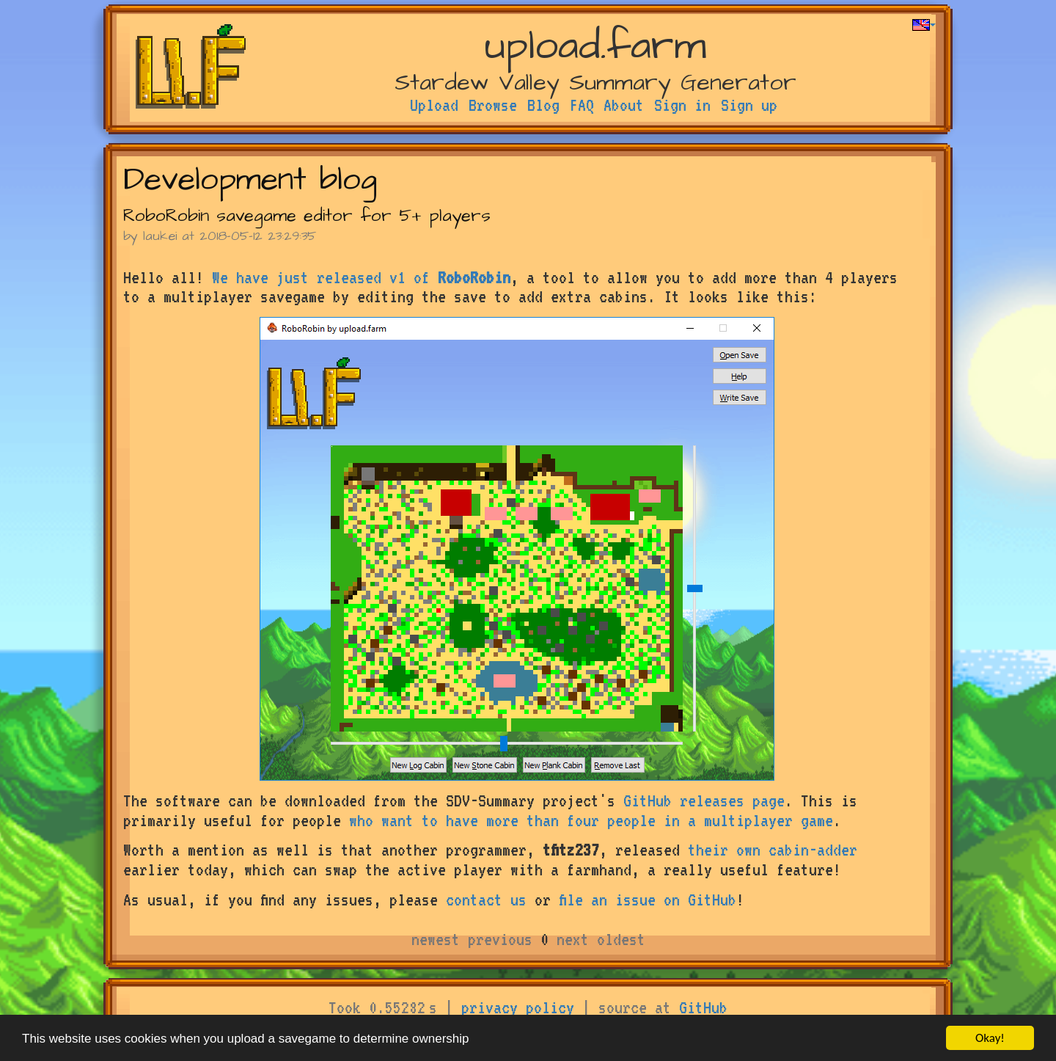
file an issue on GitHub (647, 899)
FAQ (582, 104)
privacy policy (517, 1007)
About (624, 104)
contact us (486, 899)
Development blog (250, 180)
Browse (493, 104)
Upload (434, 104)
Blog (543, 104)
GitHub (703, 1007)
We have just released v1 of (361, 277)
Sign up (749, 104)
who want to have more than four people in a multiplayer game (591, 820)
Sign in (682, 104)
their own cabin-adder (772, 849)
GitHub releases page (704, 800)
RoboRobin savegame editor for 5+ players (307, 215)
